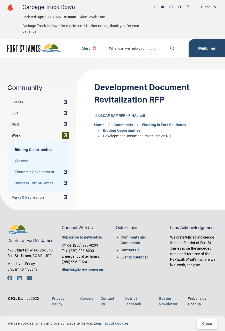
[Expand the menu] (206, 48)
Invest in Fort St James (34, 183)
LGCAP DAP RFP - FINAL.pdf (121, 115)
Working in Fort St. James (164, 125)
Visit (15, 124)
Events (17, 102)
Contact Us (130, 250)
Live (15, 113)
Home (99, 125)
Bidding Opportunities (33, 150)
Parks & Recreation (28, 197)
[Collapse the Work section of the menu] (65, 135)
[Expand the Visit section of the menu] (65, 124)
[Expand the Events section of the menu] (65, 102)
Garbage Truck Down (48, 7)
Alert (88, 48)
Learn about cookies (111, 323)
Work (16, 135)
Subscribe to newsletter (82, 237)
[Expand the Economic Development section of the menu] (65, 172)
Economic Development (34, 172)
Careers (21, 161)
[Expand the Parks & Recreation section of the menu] (65, 197)
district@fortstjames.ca (82, 270)
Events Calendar (134, 257)
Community (123, 125)
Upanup (194, 304)
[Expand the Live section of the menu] (65, 113)
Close (207, 323)
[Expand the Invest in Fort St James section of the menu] (65, 183)
